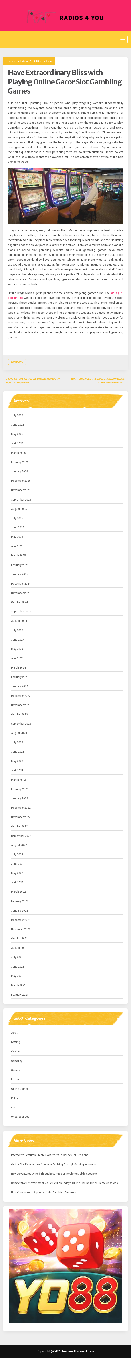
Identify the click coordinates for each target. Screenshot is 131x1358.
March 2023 (18, 779)
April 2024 (17, 658)
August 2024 (19, 620)
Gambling (17, 361)
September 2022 (21, 835)
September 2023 (21, 723)
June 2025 (17, 527)
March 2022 (18, 891)
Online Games (20, 1088)
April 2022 (17, 882)
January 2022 (19, 910)
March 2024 (18, 667)
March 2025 (18, 555)
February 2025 (19, 565)
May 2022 (17, 873)
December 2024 (21, 583)
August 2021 (19, 947)
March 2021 (18, 985)
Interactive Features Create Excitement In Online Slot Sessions (49, 1155)
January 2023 (19, 798)
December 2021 (21, 920)
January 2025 (19, 574)
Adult (14, 1032)
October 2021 (19, 938)
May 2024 (17, 649)
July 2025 (17, 518)
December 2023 (21, 695)
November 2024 (20, 593)
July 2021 (17, 957)
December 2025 (21, 480)
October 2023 (19, 714)
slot (13, 1107)
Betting (15, 1042)
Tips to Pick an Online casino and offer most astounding (32, 381)
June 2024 (17, 639)
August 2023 (19, 733)
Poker (14, 1098)
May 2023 (17, 761)
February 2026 (19, 462)
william (47, 61)
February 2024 (19, 677)
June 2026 (17, 424)
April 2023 (17, 770)
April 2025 (17, 546)
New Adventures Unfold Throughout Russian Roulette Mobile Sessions (54, 1173)
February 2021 (19, 994)
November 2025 (20, 490)
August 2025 (19, 509)
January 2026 (19, 471)
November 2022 (20, 817)
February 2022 (19, 901)
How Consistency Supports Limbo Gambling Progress (43, 1192)
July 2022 (17, 854)
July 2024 (17, 630)
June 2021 (17, 966)
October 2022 (19, 826)
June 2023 (17, 751)
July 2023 (17, 742)
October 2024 (19, 602)
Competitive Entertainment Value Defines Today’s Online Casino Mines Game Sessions (64, 1183)
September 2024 (21, 611)
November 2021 (20, 929)
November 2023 (20, 705)
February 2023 (19, 789)
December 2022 (21, 807)
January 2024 (19, 686)
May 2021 (17, 976)
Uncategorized (20, 1116)
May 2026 (17, 434)
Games (15, 1070)
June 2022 (17, 863)
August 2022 (19, 845)
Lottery (15, 1079)
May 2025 (17, 536)
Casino (15, 1051)
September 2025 (21, 499)
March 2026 (18, 452)
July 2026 (17, 415)
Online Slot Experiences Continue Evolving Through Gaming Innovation (54, 1164)
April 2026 (17, 443)
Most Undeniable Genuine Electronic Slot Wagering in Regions (98, 381)
